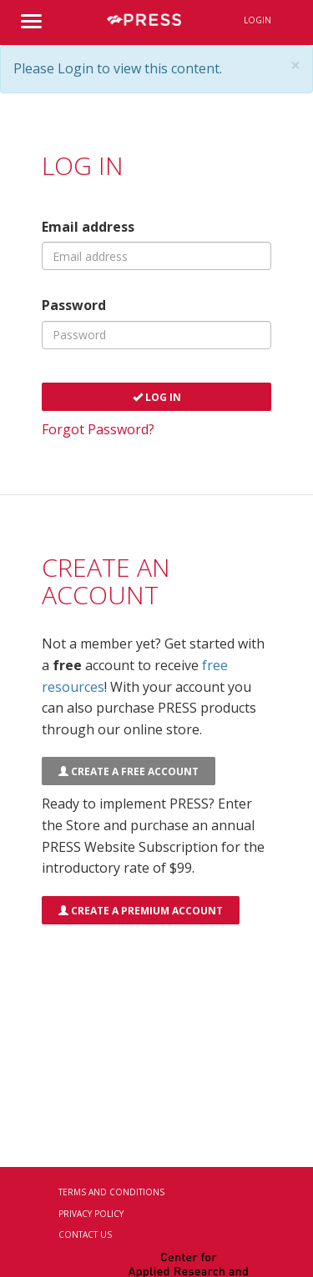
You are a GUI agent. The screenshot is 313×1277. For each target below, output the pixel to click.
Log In (157, 397)
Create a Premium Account (140, 911)
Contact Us (85, 1234)
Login (257, 20)
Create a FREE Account (128, 771)
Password (74, 305)
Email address (88, 227)
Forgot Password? (98, 429)
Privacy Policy (91, 1213)
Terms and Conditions (111, 1192)
